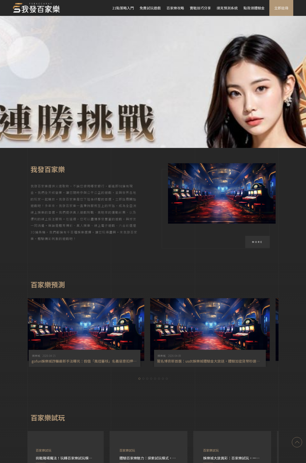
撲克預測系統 (227, 7)
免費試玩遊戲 (150, 7)
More (257, 213)
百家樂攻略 (175, 7)
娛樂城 (107, 327)
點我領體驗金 (254, 7)
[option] (145, 303)
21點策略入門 (123, 7)
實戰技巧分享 (200, 7)
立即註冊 (281, 7)
